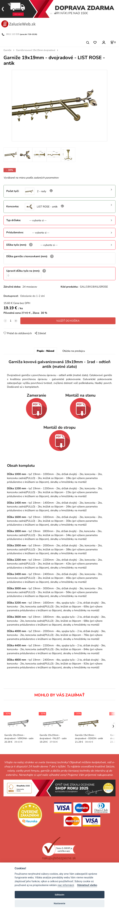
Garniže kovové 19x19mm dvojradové (35, 50)
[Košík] (113, 42)
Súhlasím (59, 894)
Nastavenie (59, 903)
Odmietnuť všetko (87, 885)
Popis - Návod (45, 351)
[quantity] (10, 320)
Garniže (7, 50)
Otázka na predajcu (73, 351)
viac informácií (65, 885)
